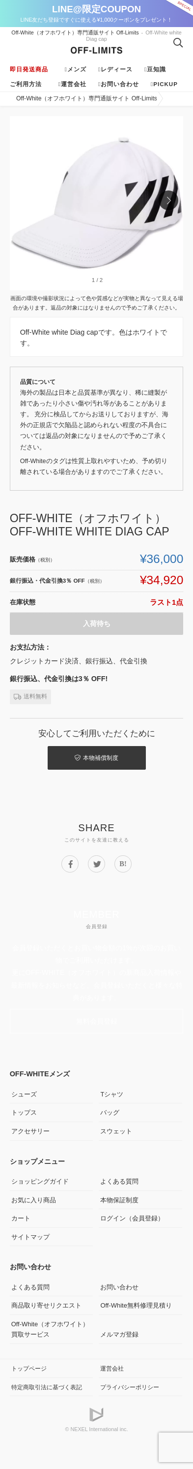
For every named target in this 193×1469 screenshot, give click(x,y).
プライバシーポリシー (129, 1387)
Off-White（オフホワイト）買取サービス (50, 1329)
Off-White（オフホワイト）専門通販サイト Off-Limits (74, 32)
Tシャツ (111, 1094)
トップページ (29, 1368)
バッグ (109, 1112)
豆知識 (156, 69)
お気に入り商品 (33, 1200)
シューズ (24, 1094)
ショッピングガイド (40, 1181)
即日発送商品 (29, 69)
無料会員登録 (96, 1021)
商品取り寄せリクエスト (46, 1305)
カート (20, 1218)
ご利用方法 (26, 84)
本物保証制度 (119, 1200)
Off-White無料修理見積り (135, 1305)
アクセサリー (30, 1131)
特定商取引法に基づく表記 (46, 1387)
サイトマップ (30, 1237)
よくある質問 (119, 1181)
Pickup (165, 84)
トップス (24, 1112)
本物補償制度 (96, 757)
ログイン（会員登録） (132, 1218)
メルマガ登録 (119, 1334)
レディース (117, 69)
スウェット (116, 1131)
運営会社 (73, 84)
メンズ (76, 69)
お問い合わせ (120, 84)
